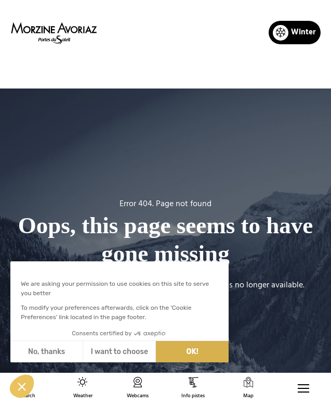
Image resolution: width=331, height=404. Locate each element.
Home (111, 71)
